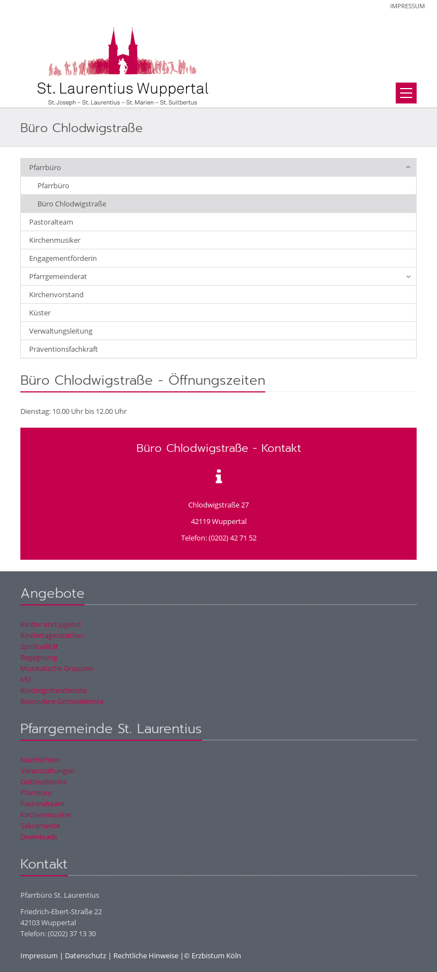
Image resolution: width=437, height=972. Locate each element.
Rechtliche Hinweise (145, 955)
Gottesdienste (43, 782)
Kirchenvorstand (56, 294)
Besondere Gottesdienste (61, 701)
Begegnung (38, 657)
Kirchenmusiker (54, 240)
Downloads (38, 837)
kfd (25, 679)
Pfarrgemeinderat (58, 276)
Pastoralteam (51, 222)
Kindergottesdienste (53, 690)
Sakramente (40, 826)
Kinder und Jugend (50, 624)
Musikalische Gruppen (56, 668)
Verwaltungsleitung (60, 331)
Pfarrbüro (45, 167)
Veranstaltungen (47, 771)
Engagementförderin (63, 258)
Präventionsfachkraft (63, 349)
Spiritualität (39, 646)
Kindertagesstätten (51, 635)
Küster (40, 313)
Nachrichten (40, 760)
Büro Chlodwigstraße (71, 204)
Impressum (407, 6)
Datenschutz (85, 955)
